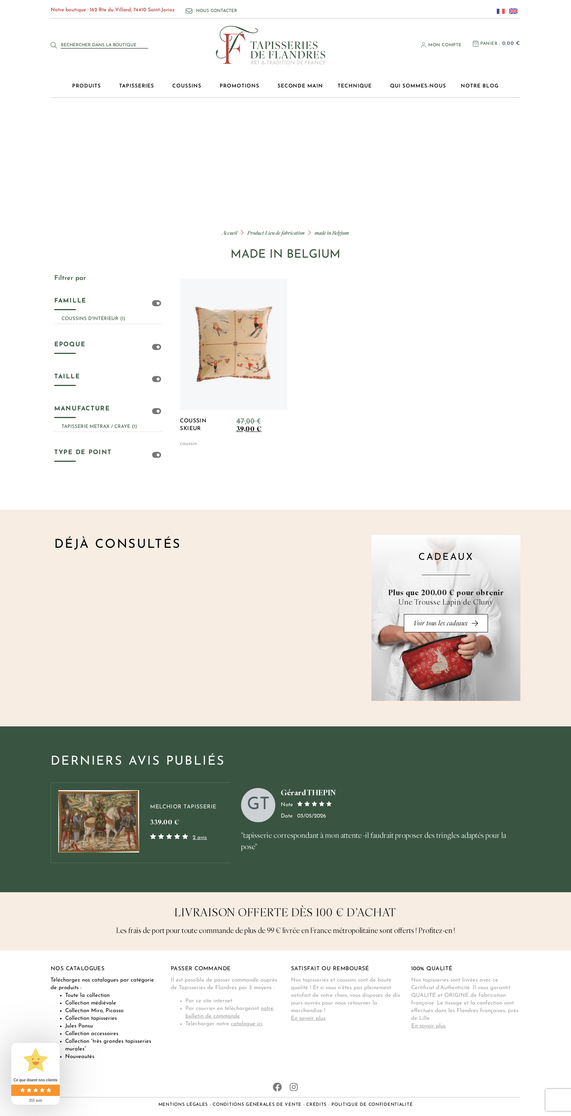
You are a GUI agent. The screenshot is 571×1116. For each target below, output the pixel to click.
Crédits (316, 1105)
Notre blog (480, 86)
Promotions (241, 86)
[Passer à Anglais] (511, 11)
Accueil (229, 232)
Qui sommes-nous (418, 86)
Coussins (188, 86)
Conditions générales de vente (257, 1105)
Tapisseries (138, 86)
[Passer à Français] (499, 11)
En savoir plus (308, 1018)
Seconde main (300, 86)
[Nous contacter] (189, 11)
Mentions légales (183, 1105)
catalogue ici (247, 1024)
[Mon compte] (423, 45)
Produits (88, 86)
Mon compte (445, 45)
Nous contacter (216, 11)
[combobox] (104, 45)
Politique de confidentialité (372, 1105)
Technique (356, 86)
